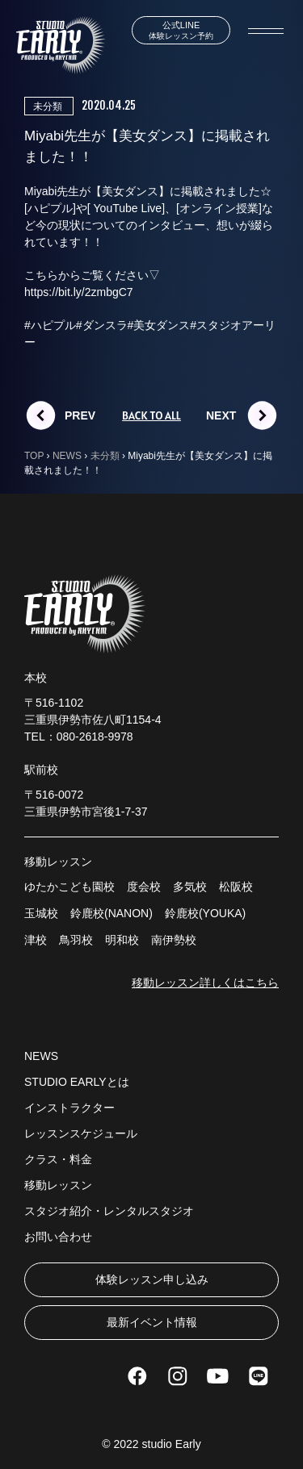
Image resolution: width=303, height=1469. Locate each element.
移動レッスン (58, 1185)
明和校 (122, 939)
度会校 (144, 886)
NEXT (221, 415)
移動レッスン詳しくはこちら (205, 982)
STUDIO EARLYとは (76, 1081)
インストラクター (69, 1107)
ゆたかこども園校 (69, 886)
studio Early (171, 1444)
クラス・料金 (58, 1159)
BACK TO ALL (151, 415)
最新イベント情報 (152, 1322)
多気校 (190, 886)
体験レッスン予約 (181, 30)
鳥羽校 (76, 939)
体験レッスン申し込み (151, 1279)
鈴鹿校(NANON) (111, 913)
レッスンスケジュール (80, 1133)
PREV (80, 415)
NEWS (41, 1056)
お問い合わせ (58, 1236)
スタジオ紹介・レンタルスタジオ (109, 1210)
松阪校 (236, 886)
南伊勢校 (173, 939)
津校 (35, 939)
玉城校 (41, 913)
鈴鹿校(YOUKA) (205, 913)
